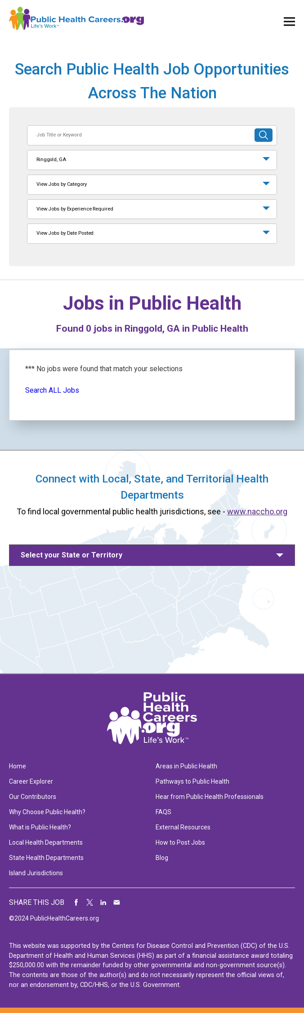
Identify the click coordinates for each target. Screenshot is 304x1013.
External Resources (183, 827)
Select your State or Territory (71, 555)
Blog (162, 857)
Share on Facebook (76, 902)
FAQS (163, 812)
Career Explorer (31, 781)
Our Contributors (32, 796)
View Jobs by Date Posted (65, 233)
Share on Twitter (90, 902)
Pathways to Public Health (192, 781)
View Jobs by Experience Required (74, 209)
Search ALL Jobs (52, 390)
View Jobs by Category (61, 184)
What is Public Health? (40, 827)
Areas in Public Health (186, 766)
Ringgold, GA (51, 159)
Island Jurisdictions (36, 873)
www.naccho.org (257, 511)
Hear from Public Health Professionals (210, 796)
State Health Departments (46, 857)
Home (17, 766)
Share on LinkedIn (103, 902)
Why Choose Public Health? (47, 812)
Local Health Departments (46, 842)
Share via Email (117, 902)
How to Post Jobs (180, 842)
